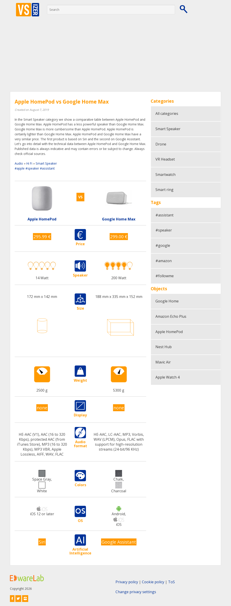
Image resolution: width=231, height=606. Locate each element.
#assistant (47, 168)
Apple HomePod (169, 331)
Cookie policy (153, 581)
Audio (19, 163)
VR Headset (165, 159)
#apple (20, 168)
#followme (164, 275)
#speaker (32, 168)
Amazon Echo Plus (170, 316)
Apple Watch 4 (167, 377)
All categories (166, 113)
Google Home (167, 301)
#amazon (163, 260)
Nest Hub (163, 346)
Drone (160, 144)
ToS (171, 581)
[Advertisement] (115, 57)
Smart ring (164, 189)
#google (162, 245)
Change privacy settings (136, 591)
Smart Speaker (46, 163)
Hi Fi (29, 163)
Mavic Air (163, 362)
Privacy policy (127, 581)
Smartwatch (165, 174)
